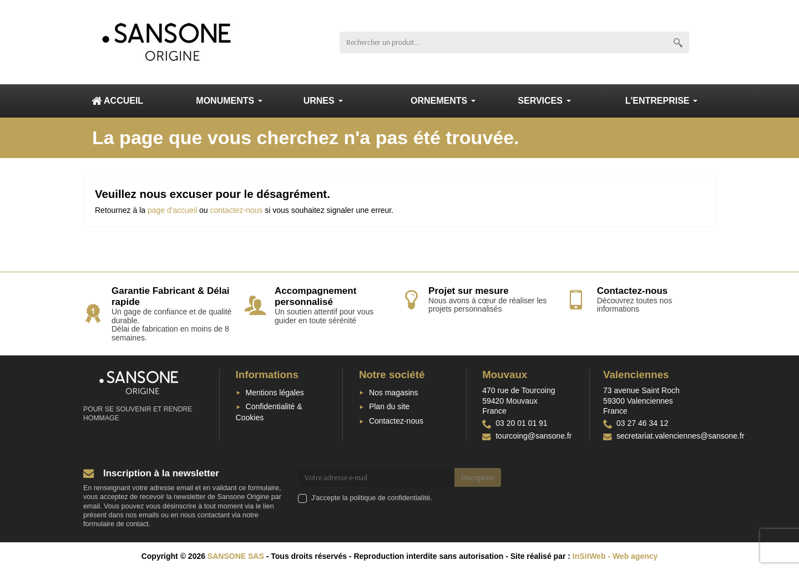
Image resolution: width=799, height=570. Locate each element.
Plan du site (389, 406)
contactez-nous (236, 210)
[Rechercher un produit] (503, 42)
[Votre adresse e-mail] (376, 477)
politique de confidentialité (390, 498)
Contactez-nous (396, 420)
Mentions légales (275, 392)
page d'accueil (172, 210)
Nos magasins (393, 392)
